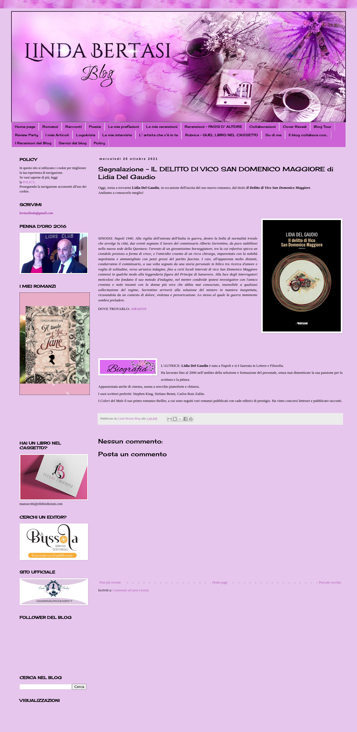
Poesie (95, 127)
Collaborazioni (262, 127)
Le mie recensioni (161, 127)
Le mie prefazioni (123, 127)
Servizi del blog (72, 143)
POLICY (29, 182)
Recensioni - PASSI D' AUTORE (213, 127)
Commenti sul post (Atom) (131, 590)
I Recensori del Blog (33, 143)
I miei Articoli (57, 135)
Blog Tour (322, 127)
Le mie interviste (117, 135)
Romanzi (50, 127)
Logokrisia (85, 135)
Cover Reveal (295, 127)
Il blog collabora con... (308, 135)
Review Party (26, 135)
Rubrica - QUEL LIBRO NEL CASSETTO (221, 135)
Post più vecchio (330, 582)
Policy (99, 143)
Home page (25, 127)
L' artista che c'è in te (158, 135)
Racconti (73, 127)
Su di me (273, 135)
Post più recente (110, 582)
